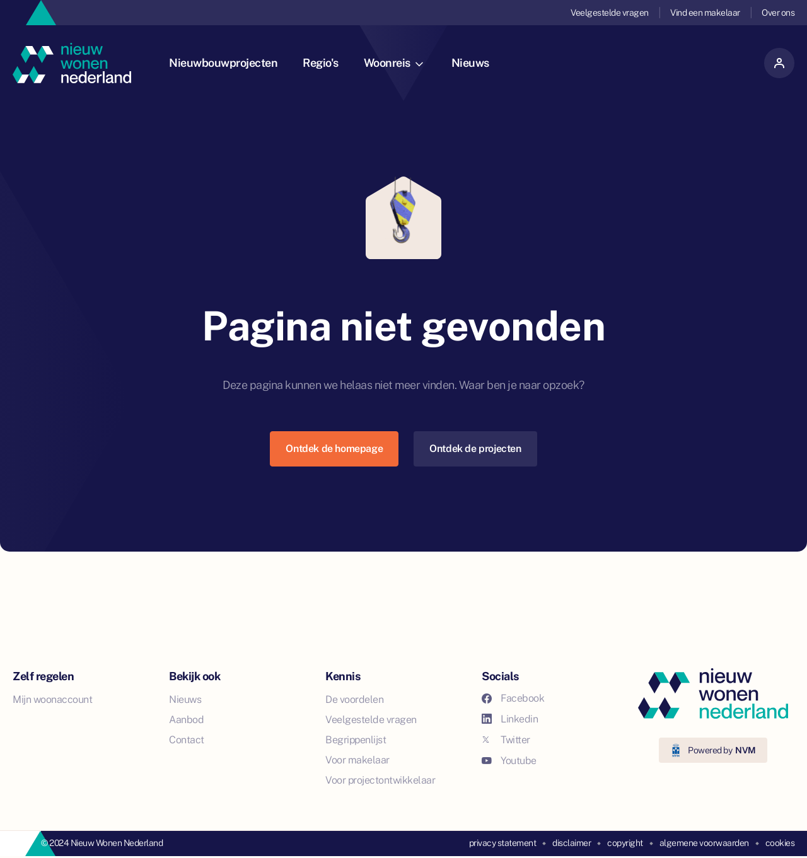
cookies (780, 843)
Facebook (513, 698)
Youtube (509, 761)
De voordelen (354, 699)
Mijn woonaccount (52, 699)
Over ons (778, 13)
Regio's (321, 62)
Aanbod (186, 720)
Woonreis (393, 62)
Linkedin (510, 719)
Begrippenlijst (355, 740)
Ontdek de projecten (475, 449)
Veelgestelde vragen (610, 13)
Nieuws (470, 62)
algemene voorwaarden (704, 843)
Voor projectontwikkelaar (380, 780)
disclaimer (571, 843)
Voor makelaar (357, 760)
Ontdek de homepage (334, 449)
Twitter (506, 740)
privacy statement (503, 843)
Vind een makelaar (705, 13)
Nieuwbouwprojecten (223, 62)
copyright (625, 843)
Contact (186, 740)
